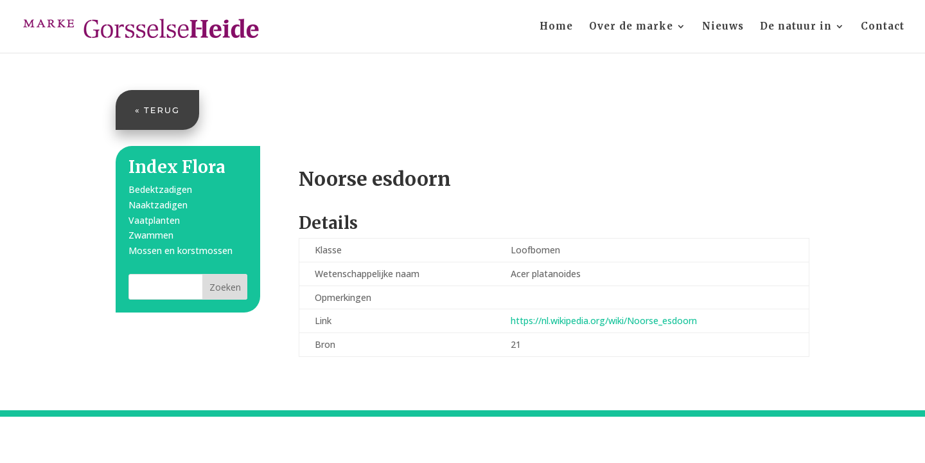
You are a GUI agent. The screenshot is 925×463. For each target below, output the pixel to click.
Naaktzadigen (158, 205)
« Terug (157, 110)
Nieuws (723, 27)
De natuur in (796, 27)
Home (556, 27)
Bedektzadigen (160, 189)
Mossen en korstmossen (180, 250)
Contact (882, 27)
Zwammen (150, 235)
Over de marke (631, 27)
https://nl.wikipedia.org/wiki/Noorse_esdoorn (604, 320)
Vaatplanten (154, 220)
